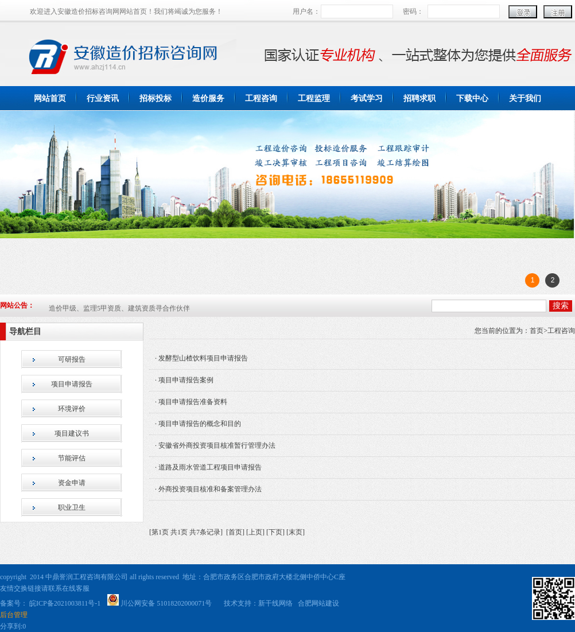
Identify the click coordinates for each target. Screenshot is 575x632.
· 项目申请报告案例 (184, 380)
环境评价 (72, 409)
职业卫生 (72, 507)
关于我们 (525, 98)
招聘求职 (419, 98)
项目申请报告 (71, 384)
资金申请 (72, 483)
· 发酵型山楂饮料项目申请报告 (201, 358)
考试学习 (367, 98)
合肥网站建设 (318, 603)
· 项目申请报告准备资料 (191, 402)
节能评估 (72, 458)
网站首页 (50, 98)
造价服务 (208, 98)
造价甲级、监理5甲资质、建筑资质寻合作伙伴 (119, 309)
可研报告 (72, 359)
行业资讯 (103, 98)
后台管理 (14, 615)
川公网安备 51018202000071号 (167, 603)
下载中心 (472, 98)
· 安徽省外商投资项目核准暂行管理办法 (215, 445)
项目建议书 (72, 433)
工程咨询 (261, 98)
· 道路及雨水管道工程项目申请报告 (208, 467)
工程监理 (314, 98)
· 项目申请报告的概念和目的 (198, 424)
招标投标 (155, 98)
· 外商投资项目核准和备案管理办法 (208, 489)
